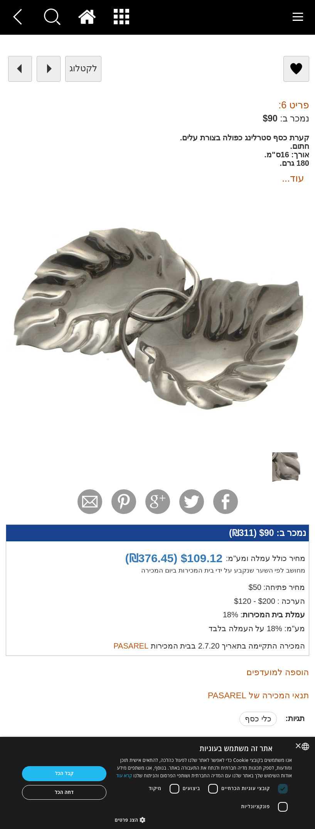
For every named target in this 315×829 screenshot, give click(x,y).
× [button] (299, 746)
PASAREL (130, 646)
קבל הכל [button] (64, 773)
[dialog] (157, 783)
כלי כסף (258, 718)
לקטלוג (83, 68)
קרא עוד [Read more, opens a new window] (124, 775)
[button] (203, 819)
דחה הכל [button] (64, 792)
